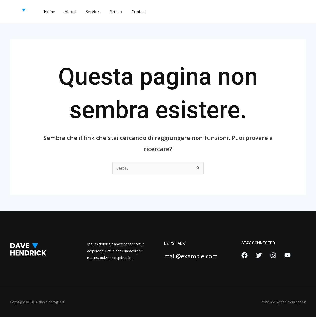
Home (48, 11)
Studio (110, 11)
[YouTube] (287, 255)
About (68, 11)
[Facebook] (244, 255)
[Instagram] (273, 255)
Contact (131, 11)
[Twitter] (259, 255)
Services (89, 11)
